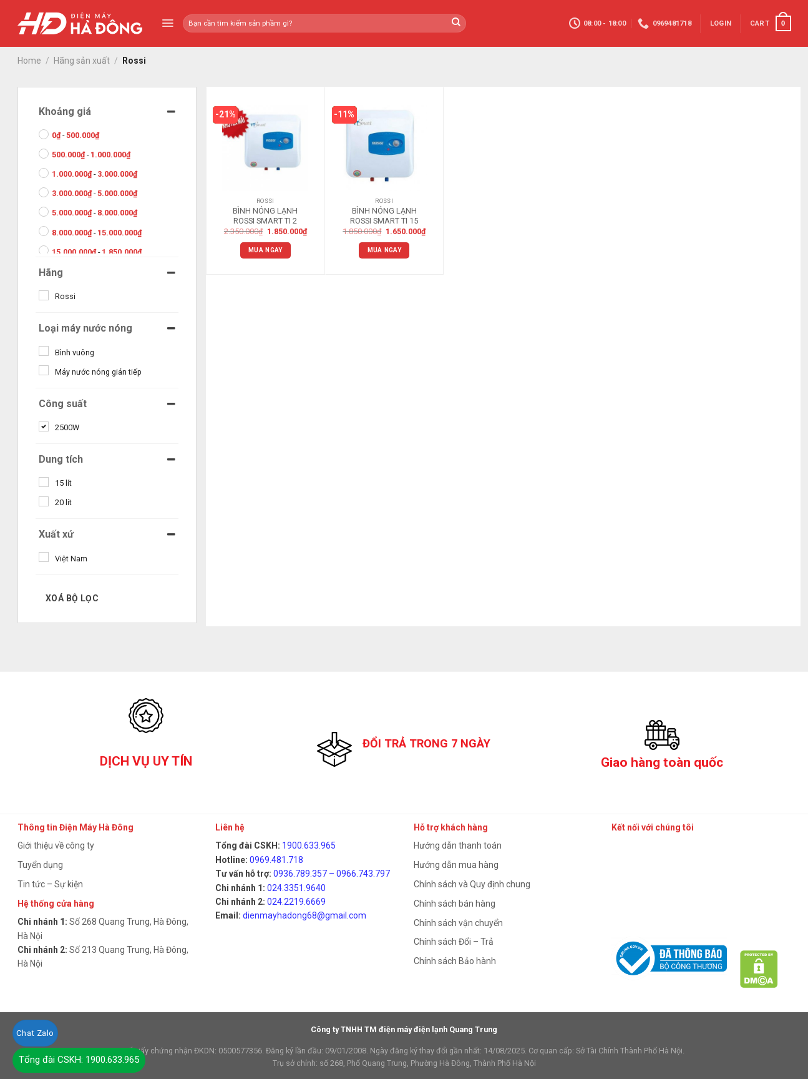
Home (29, 61)
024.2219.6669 (296, 902)
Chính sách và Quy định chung (472, 884)
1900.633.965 (309, 845)
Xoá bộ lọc (72, 598)
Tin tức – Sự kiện (50, 884)
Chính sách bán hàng (454, 904)
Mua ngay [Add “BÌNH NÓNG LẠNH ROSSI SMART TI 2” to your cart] (265, 250)
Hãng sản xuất (82, 61)
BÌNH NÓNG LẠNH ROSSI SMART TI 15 (384, 215)
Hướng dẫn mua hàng (456, 865)
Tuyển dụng (40, 865)
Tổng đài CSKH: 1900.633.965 (79, 1059)
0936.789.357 (300, 874)
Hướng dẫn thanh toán (458, 845)
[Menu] (167, 23)
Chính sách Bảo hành (455, 961)
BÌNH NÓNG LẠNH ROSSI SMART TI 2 (265, 215)
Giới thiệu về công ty (55, 845)
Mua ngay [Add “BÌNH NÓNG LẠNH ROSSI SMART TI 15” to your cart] (384, 250)
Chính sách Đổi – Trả (454, 942)
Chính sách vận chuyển (458, 923)
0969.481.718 (276, 860)
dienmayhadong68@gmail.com (304, 915)
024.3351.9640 (296, 888)
